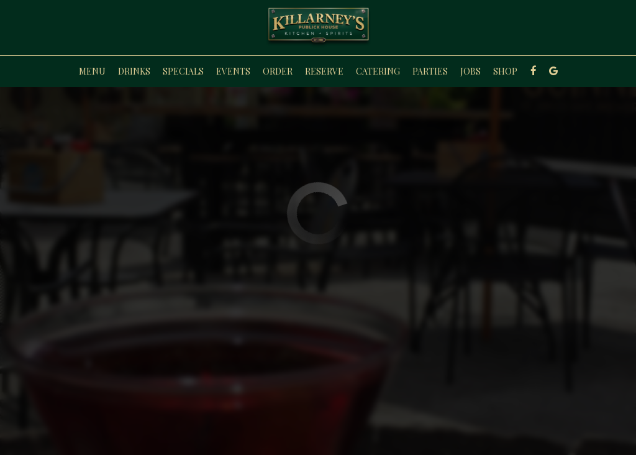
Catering (378, 71)
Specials (183, 71)
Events (233, 71)
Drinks (134, 71)
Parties (430, 71)
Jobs (470, 71)
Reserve (324, 71)
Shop (505, 71)
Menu (92, 71)
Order (278, 71)
